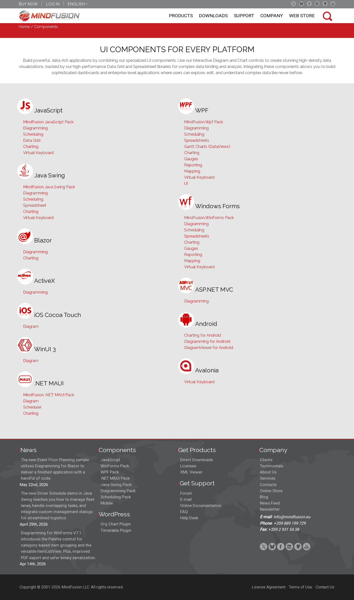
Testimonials (271, 465)
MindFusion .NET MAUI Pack (48, 395)
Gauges (191, 159)
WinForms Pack (115, 465)
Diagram (31, 326)
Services (267, 478)
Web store (302, 15)
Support (244, 15)
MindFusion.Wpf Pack (203, 122)
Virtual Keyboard (38, 152)
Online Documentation (200, 505)
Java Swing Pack (116, 484)
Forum (186, 493)
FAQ (184, 511)
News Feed (270, 503)
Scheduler (32, 407)
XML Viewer (191, 472)
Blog (264, 496)
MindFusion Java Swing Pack (49, 187)
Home (24, 26)
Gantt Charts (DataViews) (207, 146)
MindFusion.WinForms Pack (209, 217)
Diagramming (35, 128)
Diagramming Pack (118, 490)
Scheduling (33, 134)
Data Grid (31, 140)
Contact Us (325, 587)
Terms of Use (300, 587)
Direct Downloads (196, 459)
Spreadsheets (196, 140)
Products (181, 15)
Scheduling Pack (116, 496)
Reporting (193, 165)
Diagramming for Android (207, 341)
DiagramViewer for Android (208, 347)
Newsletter (270, 509)
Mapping (192, 171)
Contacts (268, 484)
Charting (30, 146)
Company (271, 15)
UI (186, 183)
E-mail (186, 499)
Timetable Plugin (116, 530)
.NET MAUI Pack (115, 478)
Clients (266, 459)
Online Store (271, 490)
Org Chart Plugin (116, 523)
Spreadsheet (34, 205)
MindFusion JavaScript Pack (48, 122)
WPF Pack (110, 472)
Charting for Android (202, 335)
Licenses (188, 465)
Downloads (213, 15)
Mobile (107, 503)
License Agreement (268, 587)
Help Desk (189, 517)
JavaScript (110, 459)
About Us (268, 472)
